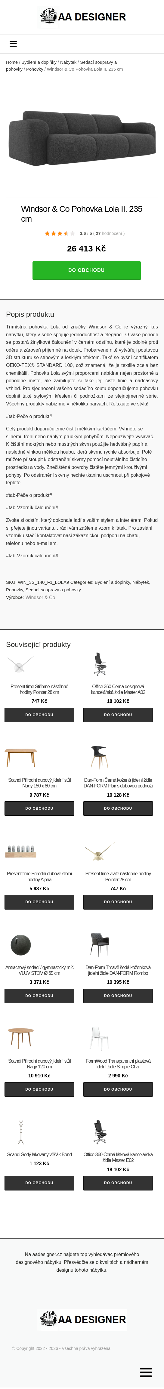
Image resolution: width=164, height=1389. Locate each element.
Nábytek (68, 62)
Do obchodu (86, 270)
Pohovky (34, 69)
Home (12, 62)
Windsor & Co (40, 597)
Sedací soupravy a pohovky (53, 589)
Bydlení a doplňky (39, 62)
